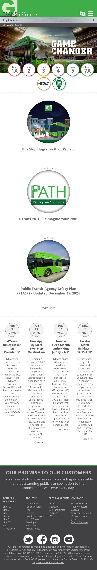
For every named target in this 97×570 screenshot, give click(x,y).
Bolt (5, 525)
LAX (51, 516)
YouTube (69, 539)
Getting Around (59, 498)
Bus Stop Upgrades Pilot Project (48, 149)
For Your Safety (34, 506)
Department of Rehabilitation (48, 562)
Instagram (55, 539)
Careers (30, 513)
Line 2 (6, 509)
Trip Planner (10, 20)
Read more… (40, 442)
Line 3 (6, 513)
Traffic (52, 503)
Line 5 (6, 519)
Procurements (79, 516)
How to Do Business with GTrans (36, 518)
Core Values (32, 503)
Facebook (42, 539)
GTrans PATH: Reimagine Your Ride (48, 219)
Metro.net (54, 506)
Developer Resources (31, 524)
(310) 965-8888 (79, 503)
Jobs (73, 519)
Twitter (28, 539)
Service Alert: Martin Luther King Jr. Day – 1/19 (60, 347)
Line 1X (7, 506)
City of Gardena (79, 522)
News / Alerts (14, 25)
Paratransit (9, 528)
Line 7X (7, 522)
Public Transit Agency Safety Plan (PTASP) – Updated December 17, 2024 (48, 290)
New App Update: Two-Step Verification (36, 347)
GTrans (8, 8)
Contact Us (79, 498)
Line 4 (6, 516)
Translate (82, 13)
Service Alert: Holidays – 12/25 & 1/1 (85, 347)
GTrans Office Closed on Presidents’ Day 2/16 (12, 348)
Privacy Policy (33, 528)
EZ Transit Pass (57, 509)
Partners (53, 513)
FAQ (28, 509)
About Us (31, 498)
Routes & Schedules (9, 500)
